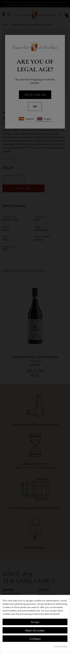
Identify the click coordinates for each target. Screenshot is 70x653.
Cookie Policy (60, 646)
